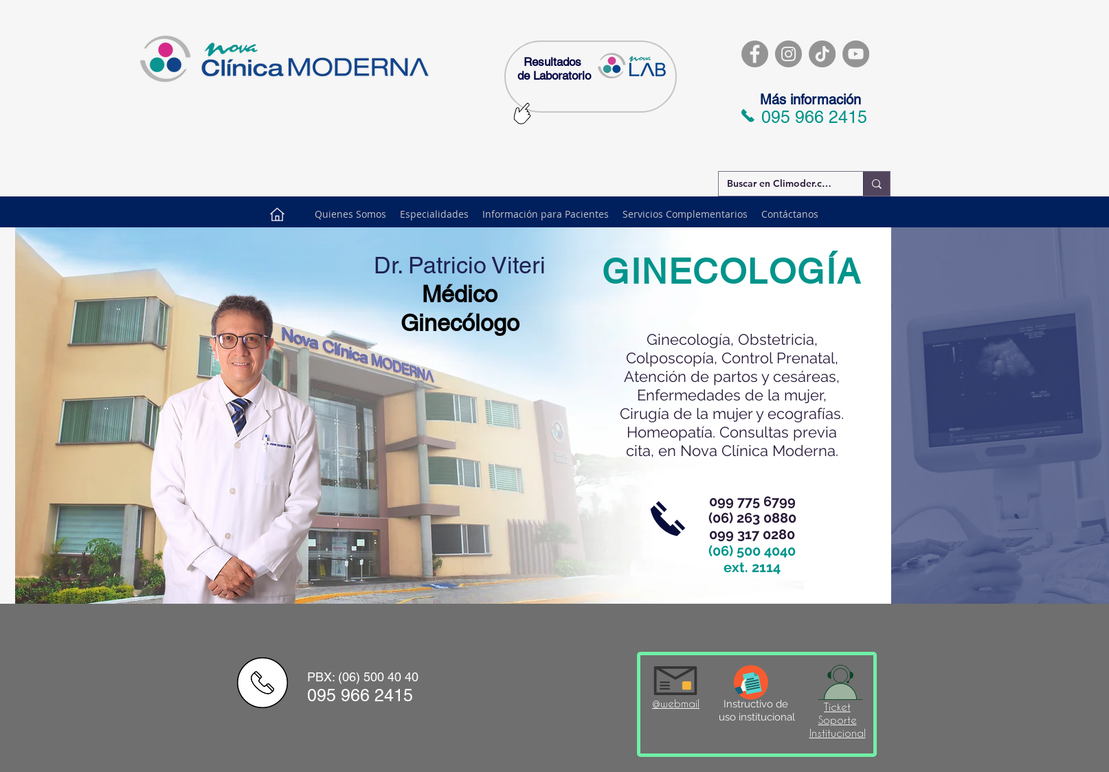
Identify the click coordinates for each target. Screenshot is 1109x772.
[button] (545, 214)
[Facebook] (754, 54)
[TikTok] (822, 54)
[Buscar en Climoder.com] (780, 184)
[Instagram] (788, 54)
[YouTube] (855, 54)
